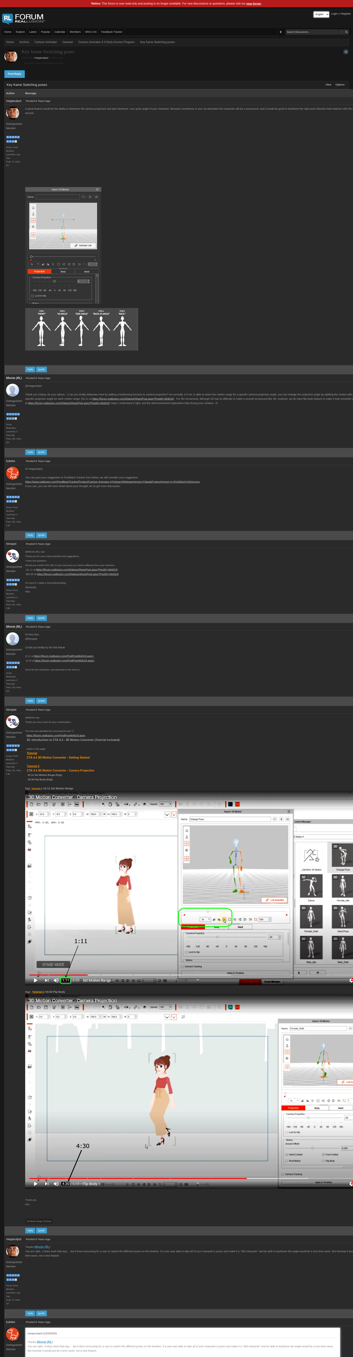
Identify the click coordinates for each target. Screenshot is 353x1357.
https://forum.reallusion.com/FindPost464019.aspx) (64, 656)
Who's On (91, 32)
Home (7, 32)
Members (75, 32)
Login (334, 13)
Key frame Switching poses (157, 42)
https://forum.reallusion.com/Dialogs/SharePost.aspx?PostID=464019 (132, 398)
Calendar (59, 32)
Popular (45, 32)
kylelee (10, 461)
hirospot (11, 543)
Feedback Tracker (111, 32)
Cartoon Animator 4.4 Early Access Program (106, 42)
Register (346, 13)
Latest (33, 32)
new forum (253, 3)
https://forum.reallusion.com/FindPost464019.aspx (55, 735)
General (68, 42)
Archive (24, 42)
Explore (20, 32)
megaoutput (41, 57)
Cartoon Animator (46, 42)
